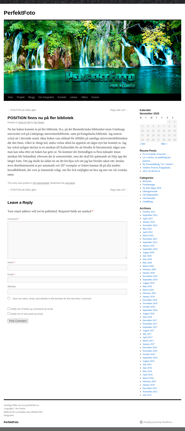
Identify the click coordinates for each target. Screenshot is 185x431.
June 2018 (147, 317)
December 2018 (150, 300)
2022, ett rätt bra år (151, 171)
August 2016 (148, 361)
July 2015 (147, 395)
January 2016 (149, 384)
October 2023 (149, 211)
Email (11, 274)
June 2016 (147, 368)
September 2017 (150, 327)
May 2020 (147, 262)
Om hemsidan (149, 198)
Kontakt (62, 97)
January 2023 (149, 222)
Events (95, 97)
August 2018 (148, 313)
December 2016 (150, 347)
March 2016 (148, 378)
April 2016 (148, 374)
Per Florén (39, 122)
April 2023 (148, 218)
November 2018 (150, 303)
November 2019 (150, 276)
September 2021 (150, 242)
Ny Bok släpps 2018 (152, 188)
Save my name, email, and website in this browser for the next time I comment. (52, 298)
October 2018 (149, 306)
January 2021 (149, 245)
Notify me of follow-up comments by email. (32, 309)
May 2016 (147, 371)
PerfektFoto (19, 13)
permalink (70, 183)
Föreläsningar (149, 184)
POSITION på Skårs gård (22, 110)
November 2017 (150, 323)
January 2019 (149, 296)
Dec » (164, 144)
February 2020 (149, 269)
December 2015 (150, 388)
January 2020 (149, 272)
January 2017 (149, 344)
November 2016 (150, 351)
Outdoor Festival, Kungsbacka (156, 167)
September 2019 (150, 279)
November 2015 (150, 391)
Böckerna (147, 181)
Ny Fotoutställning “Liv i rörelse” (158, 164)
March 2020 (148, 266)
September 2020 (150, 249)
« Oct (142, 144)
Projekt (20, 97)
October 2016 (149, 354)
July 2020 (147, 256)
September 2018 (150, 310)
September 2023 (150, 215)
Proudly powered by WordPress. (158, 422)
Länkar (73, 97)
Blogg (31, 97)
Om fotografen (46, 97)
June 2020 (147, 259)
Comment (13, 219)
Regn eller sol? (119, 110)
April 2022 (148, 232)
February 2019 (149, 293)
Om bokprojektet (41, 183)
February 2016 (149, 381)
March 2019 (148, 289)
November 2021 (150, 239)
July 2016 (147, 364)
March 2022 (148, 235)
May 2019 (147, 286)
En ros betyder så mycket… (155, 154)
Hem (10, 97)
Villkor (84, 97)
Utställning (148, 201)
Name (11, 262)
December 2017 (150, 320)
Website (12, 286)
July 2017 (147, 334)
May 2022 (147, 228)
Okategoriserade (150, 191)
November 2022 (150, 225)
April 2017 (148, 337)
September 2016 (150, 357)
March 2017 (148, 340)
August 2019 (148, 283)
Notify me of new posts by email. (27, 314)
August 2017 (148, 330)
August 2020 (148, 252)
